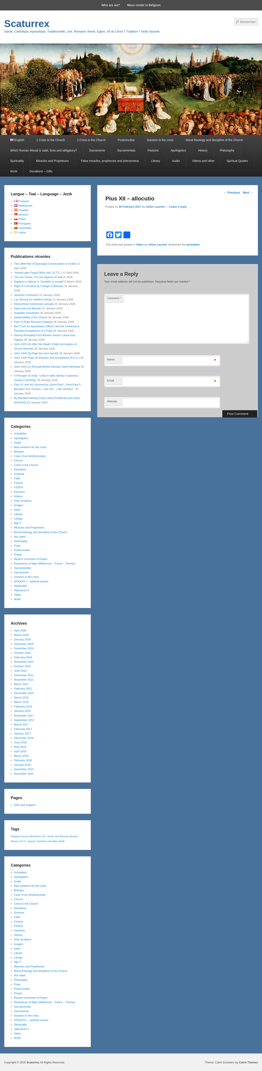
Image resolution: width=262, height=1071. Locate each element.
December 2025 (24, 643)
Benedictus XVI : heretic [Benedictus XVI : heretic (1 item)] (42, 836)
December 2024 (24, 648)
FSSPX (18, 487)
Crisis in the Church (26, 465)
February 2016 (23, 760)
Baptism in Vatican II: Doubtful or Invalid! (39, 281)
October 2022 (22, 666)
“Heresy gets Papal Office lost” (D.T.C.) (38, 272)
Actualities (20, 433)
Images (18, 505)
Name (111, 359)
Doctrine (19, 474)
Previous (232, 192)
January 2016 (22, 764)
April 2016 (20, 751)
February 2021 (23, 688)
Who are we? (110, 5)
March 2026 (21, 635)
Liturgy (18, 518)
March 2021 (21, 684)
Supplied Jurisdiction (26, 312)
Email (110, 380)
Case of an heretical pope (30, 456)
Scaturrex (26, 23)
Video (139, 244)
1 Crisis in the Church (50, 140)
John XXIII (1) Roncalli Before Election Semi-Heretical (47, 366)
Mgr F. (18, 523)
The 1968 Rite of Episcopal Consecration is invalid (45, 263)
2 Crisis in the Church (91, 140)
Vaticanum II (21, 590)
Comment (114, 298)
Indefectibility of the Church (31, 317)
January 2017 (22, 733)
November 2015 (24, 773)
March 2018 (21, 702)
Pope (17, 545)
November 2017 (24, 715)
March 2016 (21, 755)
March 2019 (21, 697)
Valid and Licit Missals (27, 308)
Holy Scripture (23, 500)
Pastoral (153, 150)
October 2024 (22, 652)
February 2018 (23, 706)
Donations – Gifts (40, 171)
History (203, 150)
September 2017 (24, 720)
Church (18, 460)
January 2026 (22, 639)
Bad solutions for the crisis (30, 447)
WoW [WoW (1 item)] (61, 841)
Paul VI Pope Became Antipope (33, 321)
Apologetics (178, 150)
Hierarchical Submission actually (34, 304)
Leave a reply (178, 206)
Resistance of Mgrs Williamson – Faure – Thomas (44, 563)
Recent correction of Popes (31, 559)
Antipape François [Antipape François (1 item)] (20, 836)
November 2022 (24, 661)
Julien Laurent (155, 206)
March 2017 (21, 724)
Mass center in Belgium (144, 5)
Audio (176, 161)
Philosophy (227, 150)
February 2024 (23, 657)
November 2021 (24, 679)
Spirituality (17, 161)
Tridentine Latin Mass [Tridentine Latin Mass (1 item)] (47, 841)
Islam (17, 509)
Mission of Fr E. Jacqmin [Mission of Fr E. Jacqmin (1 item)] (23, 841)
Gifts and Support (25, 805)
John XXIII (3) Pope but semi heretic (36, 353)
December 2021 (24, 675)
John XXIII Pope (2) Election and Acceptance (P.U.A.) (47, 357)
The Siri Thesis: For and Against (34, 277)
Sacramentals (126, 150)
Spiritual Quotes (237, 161)
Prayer (18, 554)
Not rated (19, 536)
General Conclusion (26, 295)
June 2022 (20, 670)
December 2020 (24, 693)
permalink (192, 244)
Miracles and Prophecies (52, 161)
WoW (13, 171)
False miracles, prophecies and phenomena (110, 161)
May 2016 (20, 746)
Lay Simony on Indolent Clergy (33, 299)
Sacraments (97, 150)
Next (248, 192)
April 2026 (20, 630)
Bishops (19, 451)
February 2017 (23, 729)
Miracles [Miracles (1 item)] (73, 836)
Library (155, 161)
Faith (17, 478)
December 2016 (24, 738)
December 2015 (24, 769)
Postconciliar (126, 140)
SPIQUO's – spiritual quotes (31, 581)
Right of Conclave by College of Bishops (39, 286)
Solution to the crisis (160, 140)
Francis (18, 482)
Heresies (19, 491)
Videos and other (203, 161)
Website (112, 401)
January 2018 (22, 711)
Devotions (20, 469)
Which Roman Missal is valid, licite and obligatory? (43, 150)
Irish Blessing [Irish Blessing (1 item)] (61, 836)
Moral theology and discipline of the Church (214, 140)
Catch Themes (248, 1062)
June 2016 (20, 742)
